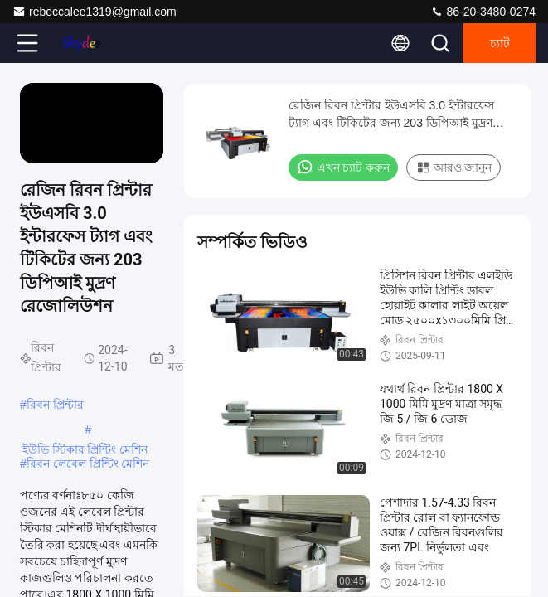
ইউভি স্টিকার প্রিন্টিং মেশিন (85, 449)
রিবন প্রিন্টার (55, 404)
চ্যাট (500, 43)
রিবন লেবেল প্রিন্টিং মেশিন (88, 463)
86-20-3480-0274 (483, 11)
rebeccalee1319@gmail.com (94, 11)
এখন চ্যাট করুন (343, 166)
